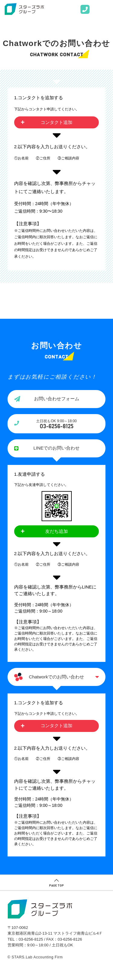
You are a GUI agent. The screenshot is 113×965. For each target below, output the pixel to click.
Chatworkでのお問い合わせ (56, 676)
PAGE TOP (56, 885)
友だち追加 (56, 531)
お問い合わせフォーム (56, 398)
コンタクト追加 (56, 122)
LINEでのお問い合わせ (56, 447)
